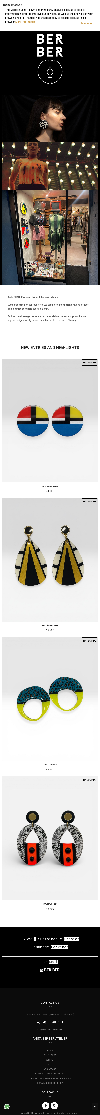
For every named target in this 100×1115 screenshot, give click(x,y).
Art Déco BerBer (50, 625)
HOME (50, 1050)
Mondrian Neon (50, 486)
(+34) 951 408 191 (51, 1022)
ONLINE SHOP (50, 1055)
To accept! (87, 23)
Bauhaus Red (50, 904)
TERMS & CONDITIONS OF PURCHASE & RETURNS (50, 1078)
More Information (25, 21)
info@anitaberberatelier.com (49, 1029)
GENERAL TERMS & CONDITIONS (50, 1074)
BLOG (50, 1064)
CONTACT (50, 1060)
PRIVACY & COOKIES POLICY (50, 1083)
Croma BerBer (50, 765)
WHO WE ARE (50, 1069)
